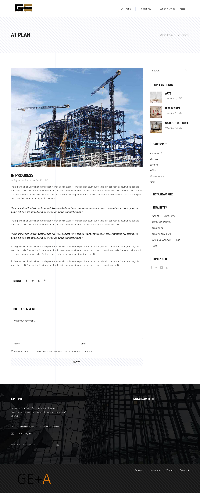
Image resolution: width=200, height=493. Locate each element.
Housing (154, 159)
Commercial (156, 153)
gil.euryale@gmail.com (28, 433)
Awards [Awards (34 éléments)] (155, 215)
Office (172, 35)
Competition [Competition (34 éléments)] (169, 215)
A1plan (17, 180)
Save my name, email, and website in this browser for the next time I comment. (53, 351)
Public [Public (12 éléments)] (154, 245)
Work (152, 182)
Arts (168, 93)
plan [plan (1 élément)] (178, 239)
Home (163, 35)
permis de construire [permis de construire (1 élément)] (161, 239)
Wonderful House (177, 123)
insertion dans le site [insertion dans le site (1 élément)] (161, 233)
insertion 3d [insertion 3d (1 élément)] (157, 227)
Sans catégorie (157, 176)
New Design (172, 108)
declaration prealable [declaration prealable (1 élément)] (162, 221)
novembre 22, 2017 (39, 180)
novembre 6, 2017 (173, 98)
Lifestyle (154, 164)
